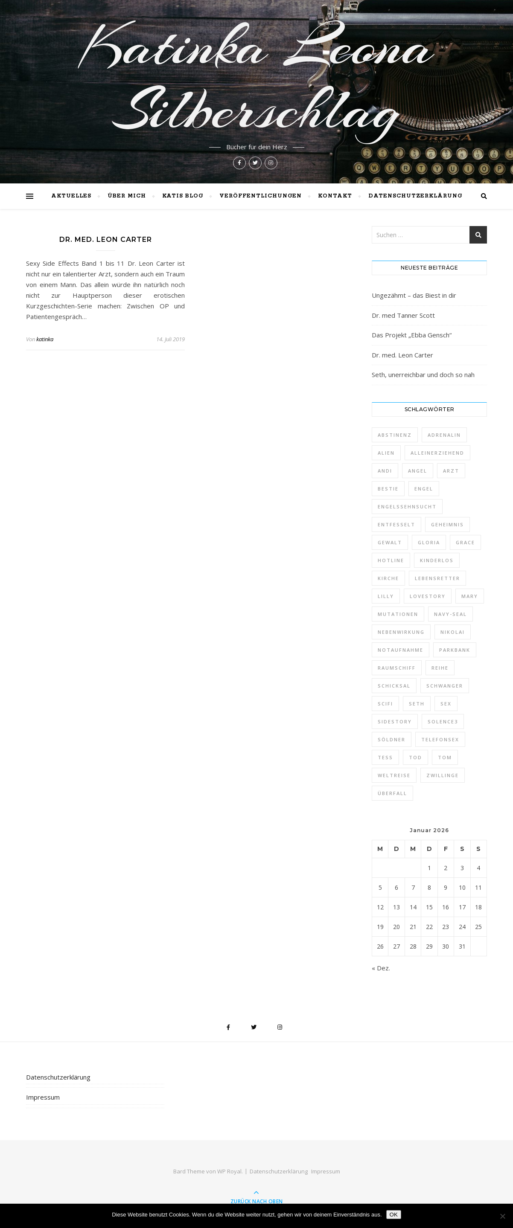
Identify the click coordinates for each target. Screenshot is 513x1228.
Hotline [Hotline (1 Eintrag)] (391, 560)
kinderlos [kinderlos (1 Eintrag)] (437, 560)
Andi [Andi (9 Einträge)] (385, 470)
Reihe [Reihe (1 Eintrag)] (440, 668)
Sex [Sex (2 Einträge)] (446, 703)
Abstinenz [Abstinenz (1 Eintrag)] (395, 435)
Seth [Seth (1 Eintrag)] (417, 703)
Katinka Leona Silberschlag (257, 78)
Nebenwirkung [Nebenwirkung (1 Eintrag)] (401, 632)
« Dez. (381, 968)
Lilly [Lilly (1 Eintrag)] (386, 596)
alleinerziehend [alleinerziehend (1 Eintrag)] (437, 453)
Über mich (127, 196)
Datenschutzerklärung (415, 196)
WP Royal (229, 1171)
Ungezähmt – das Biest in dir (414, 295)
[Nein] (502, 1216)
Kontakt (335, 196)
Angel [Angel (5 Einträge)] (417, 470)
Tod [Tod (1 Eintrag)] (415, 757)
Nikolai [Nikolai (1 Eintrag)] (452, 632)
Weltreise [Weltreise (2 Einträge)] (394, 775)
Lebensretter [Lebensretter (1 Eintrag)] (437, 578)
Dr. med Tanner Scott (403, 315)
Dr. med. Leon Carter (105, 239)
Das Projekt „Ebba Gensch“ (412, 335)
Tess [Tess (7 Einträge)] (385, 757)
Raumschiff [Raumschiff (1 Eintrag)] (397, 668)
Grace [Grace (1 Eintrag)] (465, 542)
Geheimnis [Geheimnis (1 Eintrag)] (447, 524)
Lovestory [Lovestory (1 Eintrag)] (428, 596)
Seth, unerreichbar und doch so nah (423, 374)
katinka (44, 339)
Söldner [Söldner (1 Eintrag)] (391, 739)
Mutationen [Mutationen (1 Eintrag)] (398, 614)
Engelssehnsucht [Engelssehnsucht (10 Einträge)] (407, 506)
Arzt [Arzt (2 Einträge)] (451, 470)
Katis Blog (182, 196)
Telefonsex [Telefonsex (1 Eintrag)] (440, 739)
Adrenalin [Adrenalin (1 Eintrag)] (444, 435)
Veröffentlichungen (260, 196)
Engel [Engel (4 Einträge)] (423, 488)
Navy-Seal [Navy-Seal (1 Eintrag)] (450, 614)
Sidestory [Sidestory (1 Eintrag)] (395, 721)
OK (394, 1214)
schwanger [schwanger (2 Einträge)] (444, 685)
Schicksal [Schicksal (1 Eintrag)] (394, 685)
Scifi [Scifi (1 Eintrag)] (385, 703)
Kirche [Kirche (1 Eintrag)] (388, 578)
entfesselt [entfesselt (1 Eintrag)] (396, 524)
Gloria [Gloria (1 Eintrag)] (429, 542)
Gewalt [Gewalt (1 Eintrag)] (390, 542)
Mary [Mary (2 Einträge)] (469, 596)
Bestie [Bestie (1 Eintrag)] (388, 488)
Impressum (43, 1097)
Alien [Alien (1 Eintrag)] (386, 453)
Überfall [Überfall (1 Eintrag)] (392, 793)
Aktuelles (71, 196)
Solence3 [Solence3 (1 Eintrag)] (443, 721)
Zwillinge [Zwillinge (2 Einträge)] (442, 775)
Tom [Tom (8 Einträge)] (445, 757)
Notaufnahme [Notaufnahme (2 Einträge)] (400, 650)
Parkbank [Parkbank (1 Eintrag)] (454, 650)
